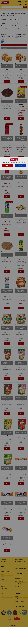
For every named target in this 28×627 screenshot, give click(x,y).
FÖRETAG (7, 178)
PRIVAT (20, 178)
